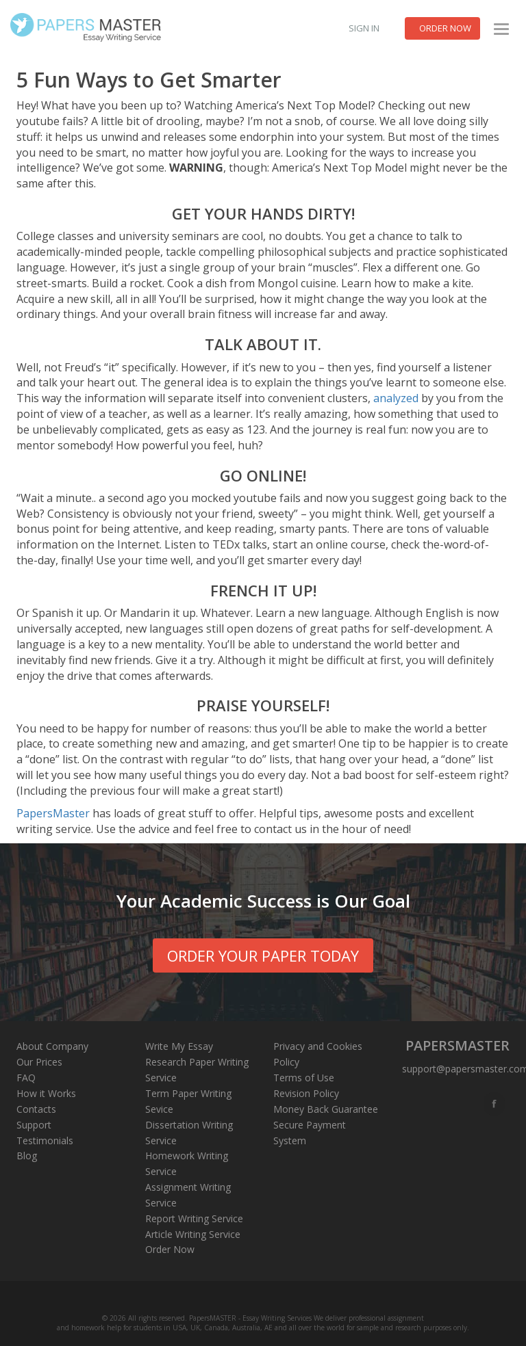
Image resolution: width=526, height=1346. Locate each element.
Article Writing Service (192, 1234)
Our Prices (39, 1061)
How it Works (46, 1093)
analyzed (395, 398)
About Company (52, 1046)
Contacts (36, 1109)
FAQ (26, 1077)
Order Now (170, 1249)
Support (33, 1124)
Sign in (364, 28)
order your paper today (263, 955)
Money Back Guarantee (325, 1109)
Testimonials (44, 1140)
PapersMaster (53, 813)
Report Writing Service (194, 1218)
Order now (445, 28)
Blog (26, 1155)
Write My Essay (179, 1046)
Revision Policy (306, 1093)
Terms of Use (303, 1077)
